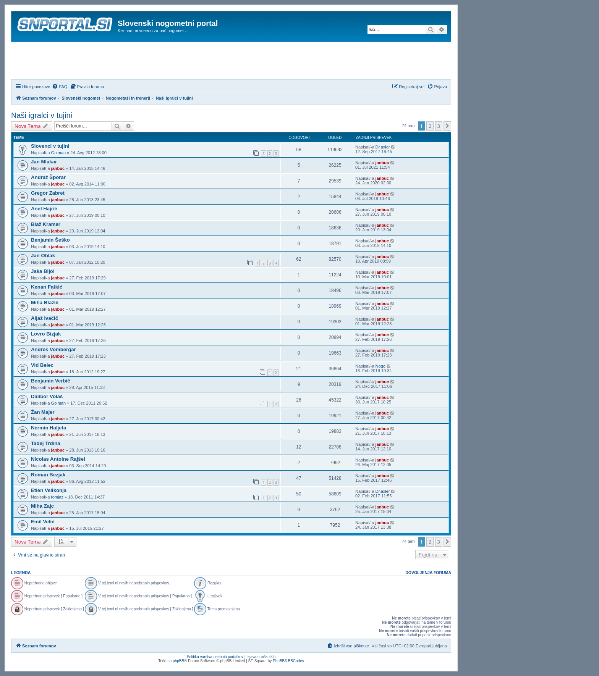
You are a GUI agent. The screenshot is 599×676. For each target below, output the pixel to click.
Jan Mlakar (44, 162)
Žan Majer (43, 412)
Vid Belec (42, 365)
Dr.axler (383, 147)
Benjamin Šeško (50, 240)
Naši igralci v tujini (41, 115)
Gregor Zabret (48, 193)
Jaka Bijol (43, 271)
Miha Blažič (44, 302)
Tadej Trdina (45, 443)
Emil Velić (43, 521)
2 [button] (430, 126)
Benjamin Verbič (50, 381)
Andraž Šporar (48, 177)
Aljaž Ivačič (44, 318)
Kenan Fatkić (46, 287)
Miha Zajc (42, 506)
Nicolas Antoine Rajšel (58, 459)
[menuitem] (59, 86)
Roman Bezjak (48, 475)
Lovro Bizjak (46, 334)
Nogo (380, 366)
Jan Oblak (43, 255)
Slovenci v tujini (50, 146)
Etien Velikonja (48, 490)
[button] (447, 126)
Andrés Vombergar (53, 349)
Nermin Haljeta (48, 428)
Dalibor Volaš (47, 396)
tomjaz (57, 497)
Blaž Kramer (45, 224)
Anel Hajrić (44, 208)
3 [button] (438, 126)
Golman (58, 152)
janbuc (58, 168)
